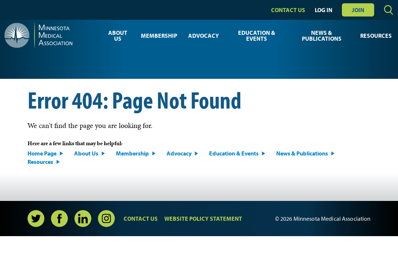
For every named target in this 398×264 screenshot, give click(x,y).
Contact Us (288, 10)
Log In (323, 10)
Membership (159, 35)
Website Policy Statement (203, 218)
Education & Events (256, 35)
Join (358, 10)
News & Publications (322, 35)
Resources (376, 35)
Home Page (42, 153)
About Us (117, 35)
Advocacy (203, 35)
